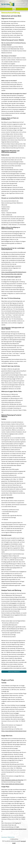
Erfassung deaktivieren (14, 671)
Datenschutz (11, 837)
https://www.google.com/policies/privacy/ (12, 784)
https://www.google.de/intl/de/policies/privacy (13, 731)
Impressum (4, 837)
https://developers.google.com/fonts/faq (12, 780)
